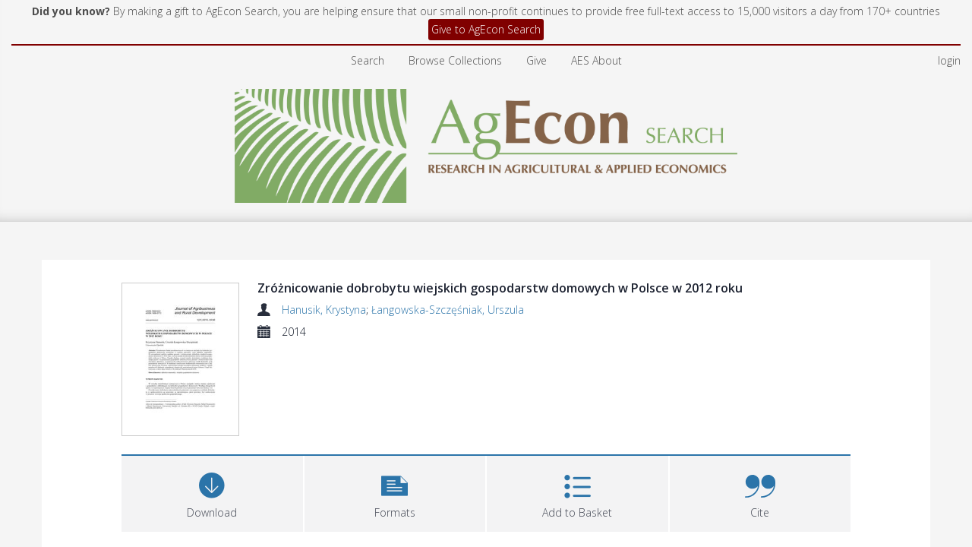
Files (140, 474)
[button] (395, 400)
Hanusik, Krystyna (324, 309)
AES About (596, 60)
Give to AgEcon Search (486, 29)
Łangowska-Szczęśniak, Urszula (447, 309)
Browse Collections (455, 60)
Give (536, 60)
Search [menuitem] (367, 60)
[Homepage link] (486, 142)
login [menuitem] (949, 60)
